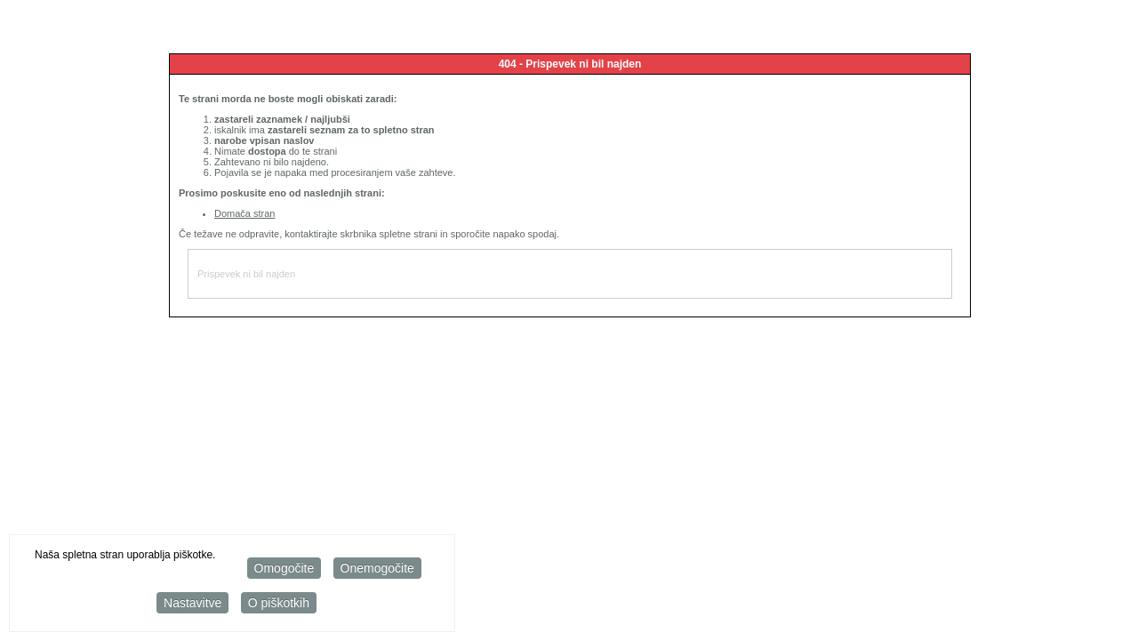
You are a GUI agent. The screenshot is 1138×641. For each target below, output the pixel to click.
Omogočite (284, 569)
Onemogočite (377, 569)
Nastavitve (192, 604)
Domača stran (244, 213)
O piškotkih (278, 604)
